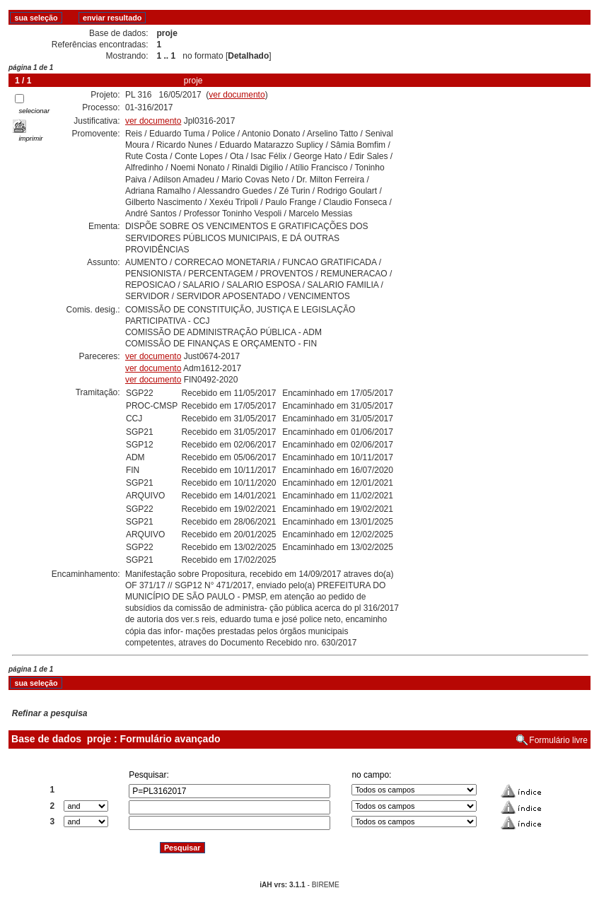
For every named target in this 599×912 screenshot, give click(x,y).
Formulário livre (558, 740)
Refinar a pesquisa (50, 713)
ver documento (236, 95)
